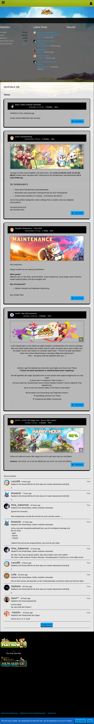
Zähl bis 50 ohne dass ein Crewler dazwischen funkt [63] (48, 484)
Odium (24, 44)
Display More (47, 625)
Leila (13, 574)
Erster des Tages (43, 56)
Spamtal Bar (41, 49)
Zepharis (16, 586)
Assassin (16, 493)
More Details (80, 721)
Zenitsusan (19, 139)
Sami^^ (40, 52)
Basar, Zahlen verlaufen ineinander (28, 105)
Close (90, 721)
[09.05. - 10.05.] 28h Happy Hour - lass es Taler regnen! (35, 420)
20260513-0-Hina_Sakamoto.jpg (22, 113)
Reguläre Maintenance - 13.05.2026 (28, 228)
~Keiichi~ (40, 58)
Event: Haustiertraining (23, 137)
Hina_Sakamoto (43, 46)
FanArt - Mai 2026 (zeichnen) (26, 313)
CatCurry (18, 316)
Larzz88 (40, 37)
